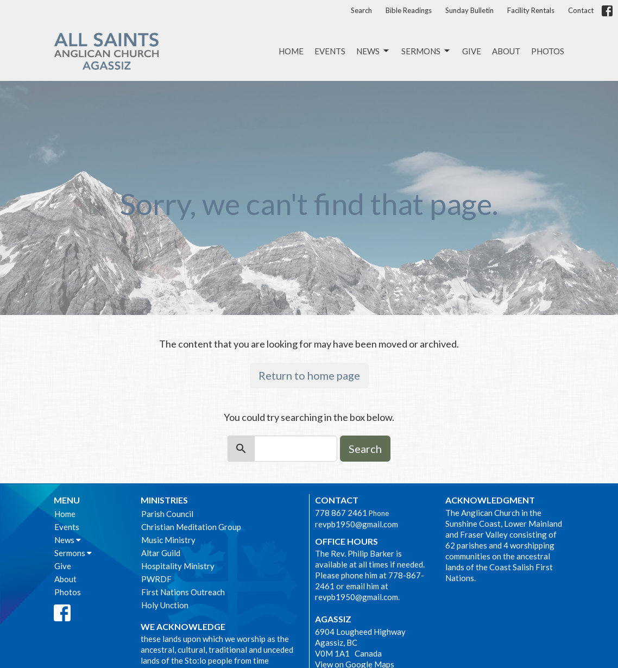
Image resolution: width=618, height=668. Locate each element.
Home (291, 51)
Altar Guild (160, 553)
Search (361, 10)
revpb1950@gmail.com (356, 524)
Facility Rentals (530, 10)
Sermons (426, 51)
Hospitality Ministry (178, 566)
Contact (581, 10)
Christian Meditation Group (191, 527)
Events (329, 51)
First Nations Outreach (183, 592)
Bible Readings (409, 10)
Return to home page (309, 375)
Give (471, 51)
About (506, 51)
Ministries (164, 500)
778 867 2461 (341, 513)
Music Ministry (168, 540)
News (373, 51)
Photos (547, 51)
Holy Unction (164, 605)
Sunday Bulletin (469, 10)
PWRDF (156, 579)
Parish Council (167, 514)
